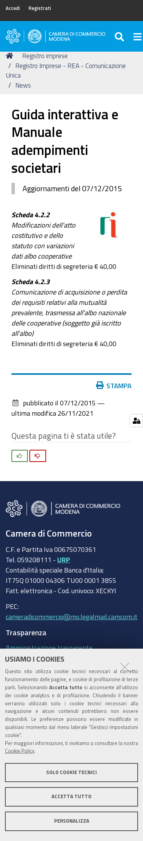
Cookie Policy (19, 750)
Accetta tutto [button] (71, 796)
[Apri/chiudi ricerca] (120, 36)
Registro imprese (45, 55)
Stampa (114, 385)
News (23, 85)
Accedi (13, 8)
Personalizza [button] (71, 820)
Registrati (40, 8)
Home (11, 55)
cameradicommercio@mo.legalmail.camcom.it (71, 616)
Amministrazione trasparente (49, 647)
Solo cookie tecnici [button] (71, 772)
